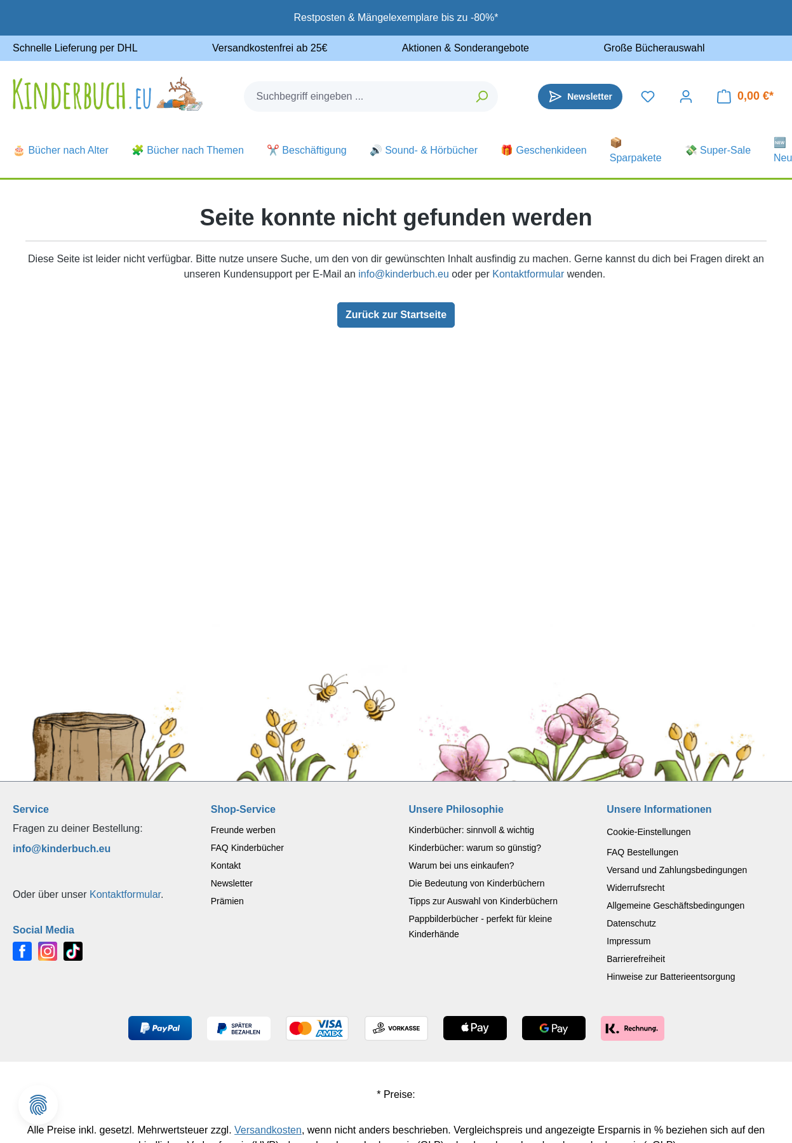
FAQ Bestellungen (642, 852)
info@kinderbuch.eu (403, 274)
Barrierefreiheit (636, 959)
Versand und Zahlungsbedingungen (677, 870)
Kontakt (226, 865)
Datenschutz (631, 923)
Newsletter (232, 883)
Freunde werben (243, 830)
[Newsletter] (580, 96)
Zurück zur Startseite (396, 314)
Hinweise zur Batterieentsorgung (671, 977)
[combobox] (355, 96)
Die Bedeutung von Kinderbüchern (477, 883)
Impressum (628, 941)
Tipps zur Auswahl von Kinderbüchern (483, 901)
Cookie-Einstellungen (648, 832)
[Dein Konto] (686, 96)
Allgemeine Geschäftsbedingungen (675, 905)
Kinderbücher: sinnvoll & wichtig (472, 830)
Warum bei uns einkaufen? (461, 865)
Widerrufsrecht (635, 888)
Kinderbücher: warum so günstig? (475, 848)
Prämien (227, 901)
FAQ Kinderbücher (247, 848)
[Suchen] (482, 96)
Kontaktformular (528, 274)
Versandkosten (268, 1130)
